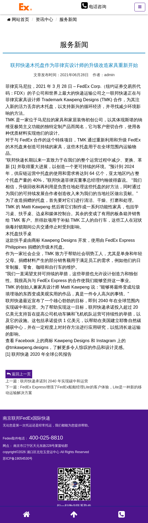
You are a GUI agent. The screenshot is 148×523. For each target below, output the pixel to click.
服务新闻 (68, 19)
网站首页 (18, 19)
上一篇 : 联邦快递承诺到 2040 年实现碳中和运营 (46, 381)
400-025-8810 (46, 438)
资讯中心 (44, 19)
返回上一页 (19, 374)
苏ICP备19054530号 (17, 458)
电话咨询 (97, 6)
